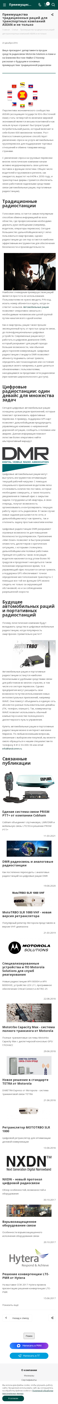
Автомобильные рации (36, 306)
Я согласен (13, 1398)
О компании (29, 1370)
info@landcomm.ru (12, 748)
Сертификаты (29, 1379)
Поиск (29, 1335)
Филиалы (29, 1375)
